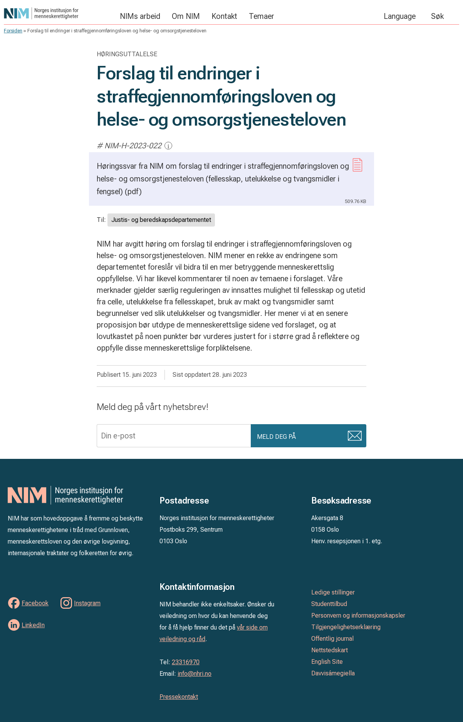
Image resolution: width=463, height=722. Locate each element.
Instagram (87, 603)
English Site (327, 661)
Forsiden (13, 31)
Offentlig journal (332, 638)
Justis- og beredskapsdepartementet (161, 219)
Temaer (261, 16)
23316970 (186, 662)
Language (400, 16)
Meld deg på (276, 436)
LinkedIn (33, 625)
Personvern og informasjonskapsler (358, 615)
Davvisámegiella (333, 673)
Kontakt (224, 16)
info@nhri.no (194, 673)
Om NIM (186, 16)
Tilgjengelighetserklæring (346, 627)
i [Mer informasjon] (168, 145)
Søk (437, 16)
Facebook (35, 603)
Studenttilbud (329, 604)
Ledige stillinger (333, 592)
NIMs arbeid (140, 16)
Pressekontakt (178, 696)
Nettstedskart (329, 650)
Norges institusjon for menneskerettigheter (58, 13)
